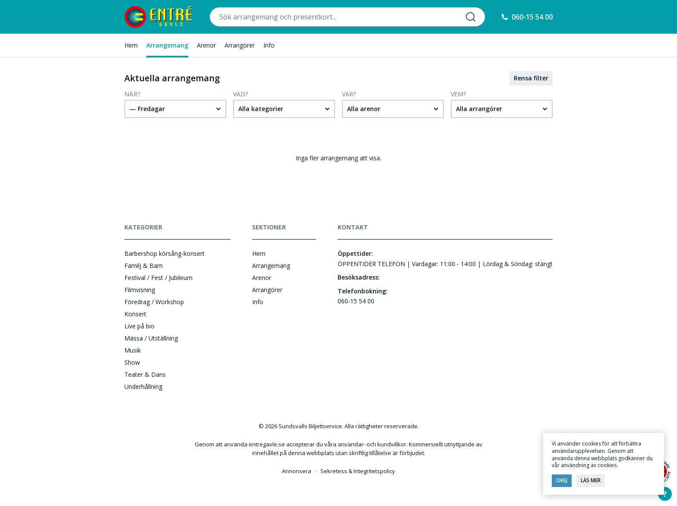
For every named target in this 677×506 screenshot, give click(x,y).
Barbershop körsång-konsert (164, 253)
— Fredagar (147, 109)
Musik (132, 350)
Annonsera (296, 471)
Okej (561, 480)
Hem (131, 45)
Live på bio (139, 326)
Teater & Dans (145, 374)
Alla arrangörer (479, 109)
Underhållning (143, 386)
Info (269, 45)
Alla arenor (363, 109)
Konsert (135, 314)
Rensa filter (531, 78)
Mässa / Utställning (151, 338)
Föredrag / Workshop (154, 302)
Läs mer (591, 480)
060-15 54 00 (532, 17)
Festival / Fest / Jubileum (158, 278)
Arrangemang (167, 45)
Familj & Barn (143, 265)
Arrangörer (240, 45)
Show (132, 362)
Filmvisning (139, 290)
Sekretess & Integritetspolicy (357, 471)
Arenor (206, 45)
